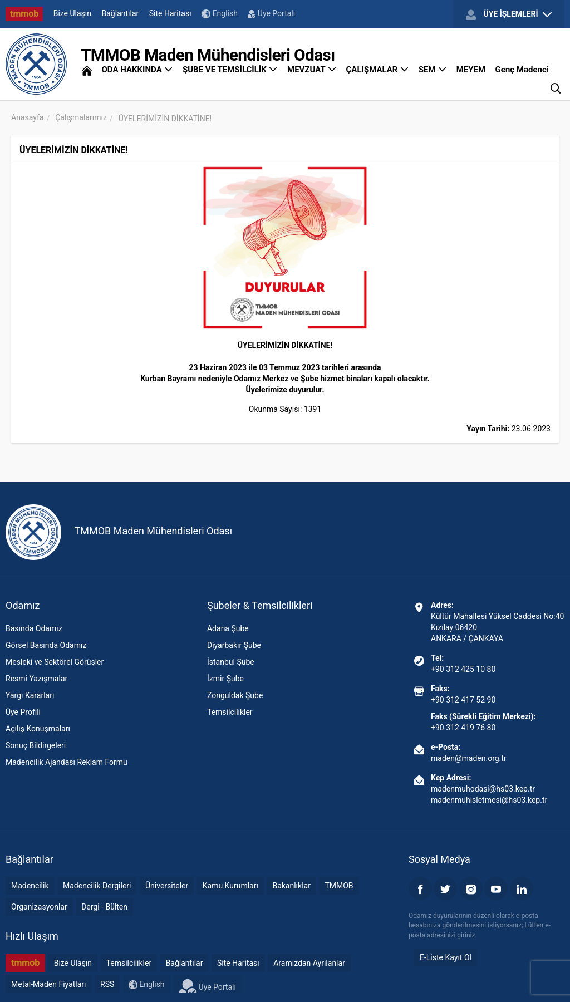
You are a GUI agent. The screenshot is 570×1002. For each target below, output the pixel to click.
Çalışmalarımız (81, 117)
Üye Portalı (271, 13)
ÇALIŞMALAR (377, 70)
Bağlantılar (120, 13)
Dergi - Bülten (104, 906)
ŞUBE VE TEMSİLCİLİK (230, 70)
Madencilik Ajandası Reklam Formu (66, 762)
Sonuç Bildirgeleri (36, 745)
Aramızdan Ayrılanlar (309, 963)
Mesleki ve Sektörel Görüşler (55, 661)
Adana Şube (228, 628)
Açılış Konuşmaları (38, 728)
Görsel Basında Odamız (46, 645)
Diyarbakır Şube (234, 645)
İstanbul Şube (230, 661)
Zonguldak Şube (235, 695)
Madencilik (30, 885)
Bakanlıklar (291, 885)
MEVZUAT (311, 70)
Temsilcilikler (230, 712)
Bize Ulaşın (72, 13)
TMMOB (339, 885)
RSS (107, 984)
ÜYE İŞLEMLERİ (509, 14)
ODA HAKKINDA (137, 70)
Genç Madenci (522, 70)
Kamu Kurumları (230, 885)
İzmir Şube (225, 678)
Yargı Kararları (30, 695)
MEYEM (470, 70)
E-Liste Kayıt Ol (445, 957)
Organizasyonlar (39, 906)
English (220, 13)
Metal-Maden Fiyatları (48, 984)
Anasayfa (27, 117)
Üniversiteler (166, 885)
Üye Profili (23, 712)
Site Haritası (170, 13)
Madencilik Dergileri (97, 885)
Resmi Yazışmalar (36, 678)
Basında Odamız (34, 628)
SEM (433, 70)
